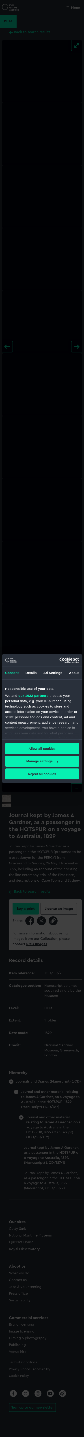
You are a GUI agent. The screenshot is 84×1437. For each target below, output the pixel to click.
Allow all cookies (42, 748)
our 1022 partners (33, 695)
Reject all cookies (42, 774)
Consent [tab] (12, 673)
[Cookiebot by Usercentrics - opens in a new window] (60, 660)
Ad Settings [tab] (52, 673)
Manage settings (42, 761)
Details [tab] (31, 673)
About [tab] (74, 673)
